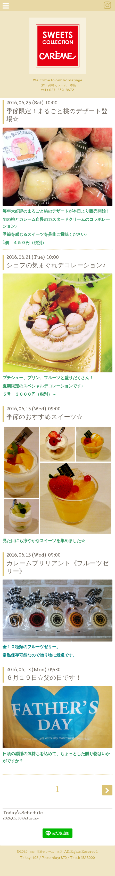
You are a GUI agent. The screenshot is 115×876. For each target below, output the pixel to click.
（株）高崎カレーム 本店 (45, 852)
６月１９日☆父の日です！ (43, 678)
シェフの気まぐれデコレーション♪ (56, 265)
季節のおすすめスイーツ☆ (44, 417)
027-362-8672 (61, 90)
